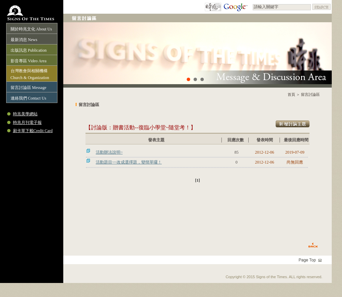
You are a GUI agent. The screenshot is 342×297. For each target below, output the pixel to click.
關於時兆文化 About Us (31, 29)
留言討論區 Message (29, 87)
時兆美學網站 (25, 114)
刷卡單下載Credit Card (33, 130)
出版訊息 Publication (29, 50)
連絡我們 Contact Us (29, 98)
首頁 (291, 94)
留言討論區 (310, 94)
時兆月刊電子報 (27, 122)
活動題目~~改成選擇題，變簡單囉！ (129, 162)
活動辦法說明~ (109, 152)
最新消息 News (24, 39)
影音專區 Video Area (29, 61)
